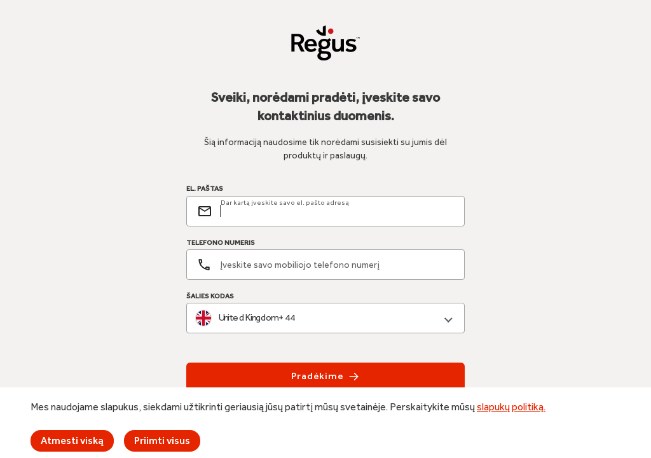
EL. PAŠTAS (204, 189)
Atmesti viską (72, 440)
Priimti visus (162, 440)
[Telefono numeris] (325, 264)
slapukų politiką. (511, 407)
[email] (337, 211)
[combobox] (325, 318)
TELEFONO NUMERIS (220, 243)
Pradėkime (325, 376)
